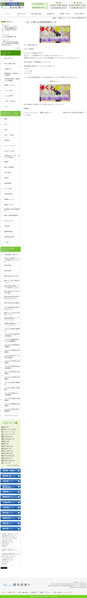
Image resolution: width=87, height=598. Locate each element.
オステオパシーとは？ (11, 415)
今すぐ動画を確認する (31, 45)
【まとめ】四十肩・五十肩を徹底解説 (12, 356)
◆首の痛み (4, 448)
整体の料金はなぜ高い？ (12, 276)
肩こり (6, 124)
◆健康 (3, 441)
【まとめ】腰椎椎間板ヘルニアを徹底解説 (12, 340)
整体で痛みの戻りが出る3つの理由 (12, 292)
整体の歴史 (7, 265)
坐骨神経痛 (7, 183)
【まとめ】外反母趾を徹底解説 (12, 378)
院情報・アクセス (65, 13)
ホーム (8, 13)
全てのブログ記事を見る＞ (13, 465)
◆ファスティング (7, 432)
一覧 (18, 48)
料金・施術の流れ (36, 13)
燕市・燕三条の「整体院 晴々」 (43, 596)
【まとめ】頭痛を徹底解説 (12, 383)
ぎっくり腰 (7, 188)
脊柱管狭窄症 (8, 194)
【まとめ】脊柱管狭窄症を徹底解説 (12, 335)
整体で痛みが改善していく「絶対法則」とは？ (12, 286)
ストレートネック (10, 145)
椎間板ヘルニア (9, 199)
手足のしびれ (8, 221)
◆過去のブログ (6, 429)
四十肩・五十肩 (9, 151)
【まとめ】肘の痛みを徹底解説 (12, 361)
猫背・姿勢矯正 (9, 167)
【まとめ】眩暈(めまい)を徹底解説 (11, 394)
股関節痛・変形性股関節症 (12, 210)
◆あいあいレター (7, 434)
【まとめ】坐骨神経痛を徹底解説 (12, 345)
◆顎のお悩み (5, 458)
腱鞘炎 (6, 162)
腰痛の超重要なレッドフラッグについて (12, 319)
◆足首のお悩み (6, 455)
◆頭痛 (3, 427)
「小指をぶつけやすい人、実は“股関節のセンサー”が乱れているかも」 (10, 29)
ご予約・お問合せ (79, 13)
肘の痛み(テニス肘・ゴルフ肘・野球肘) (12, 156)
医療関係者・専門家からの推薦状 (12, 74)
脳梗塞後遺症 (8, 231)
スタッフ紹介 (8, 90)
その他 (6, 242)
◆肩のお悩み (5, 451)
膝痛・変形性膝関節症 (11, 215)
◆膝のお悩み (5, 446)
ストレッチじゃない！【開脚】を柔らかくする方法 (38, 114)
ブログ (6, 106)
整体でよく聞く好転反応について (12, 281)
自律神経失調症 (9, 237)
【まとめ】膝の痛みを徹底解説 (12, 372)
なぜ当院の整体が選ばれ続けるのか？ (12, 308)
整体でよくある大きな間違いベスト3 (12, 313)
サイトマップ (68, 592)
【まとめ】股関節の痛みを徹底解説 (12, 367)
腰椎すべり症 (8, 204)
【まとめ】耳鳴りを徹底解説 (12, 388)
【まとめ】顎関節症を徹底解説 (12, 351)
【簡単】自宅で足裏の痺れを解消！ (73, 112)
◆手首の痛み (5, 453)
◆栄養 (3, 444)
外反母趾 (7, 226)
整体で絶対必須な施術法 (12, 303)
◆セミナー (4, 463)
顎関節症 (7, 140)
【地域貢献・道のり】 (11, 254)
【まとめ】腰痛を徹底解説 (12, 329)
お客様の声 (51, 13)
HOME (54, 18)
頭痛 (5, 129)
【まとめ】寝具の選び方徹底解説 (12, 410)
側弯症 (6, 178)
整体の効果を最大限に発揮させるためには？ (12, 297)
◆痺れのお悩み (6, 439)
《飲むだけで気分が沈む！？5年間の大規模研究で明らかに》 (10, 43)
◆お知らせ (62, 18)
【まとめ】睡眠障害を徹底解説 (12, 404)
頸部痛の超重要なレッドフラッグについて (12, 324)
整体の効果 (7, 270)
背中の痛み (7, 172)
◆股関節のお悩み (7, 460)
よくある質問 (8, 96)
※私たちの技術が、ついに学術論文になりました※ (12, 259)
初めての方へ (22, 13)
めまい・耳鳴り (9, 135)
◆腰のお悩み (5, 436)
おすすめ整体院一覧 (9, 37)
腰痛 (5, 119)
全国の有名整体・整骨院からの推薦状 (12, 79)
